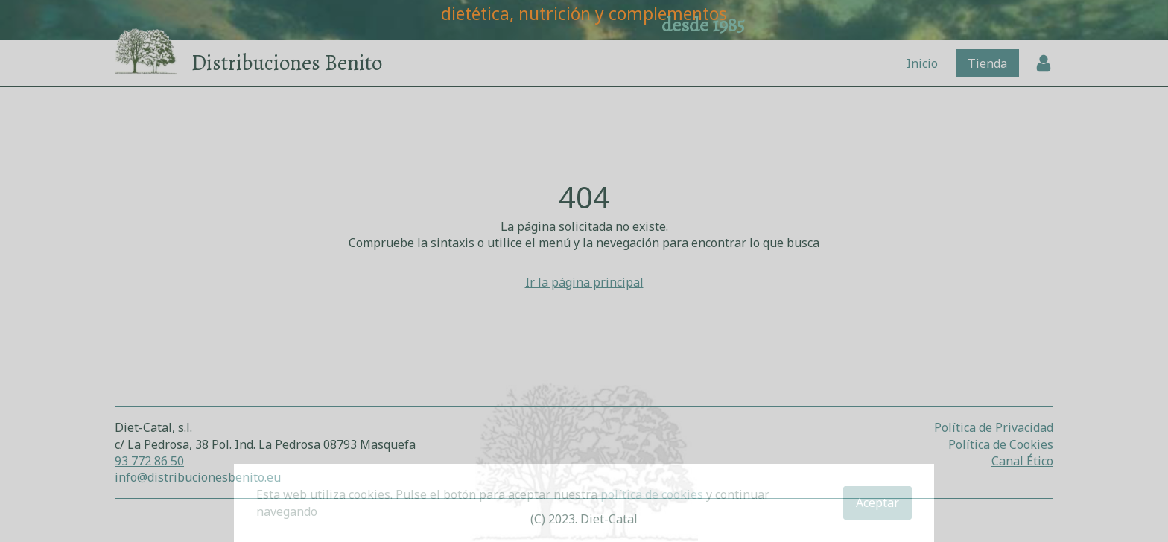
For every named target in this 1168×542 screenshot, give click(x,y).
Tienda (987, 63)
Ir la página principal (584, 282)
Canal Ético (1022, 461)
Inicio (922, 63)
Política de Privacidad (993, 427)
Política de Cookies (1000, 444)
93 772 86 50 (149, 461)
